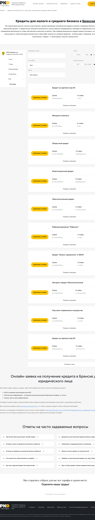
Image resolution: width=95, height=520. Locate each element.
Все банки (13, 84)
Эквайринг (64, 4)
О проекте (32, 507)
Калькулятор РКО (52, 4)
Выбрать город (75, 4)
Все (31, 65)
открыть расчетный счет (29, 406)
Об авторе (41, 507)
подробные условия (40, 97)
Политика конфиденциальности (78, 507)
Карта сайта (50, 507)
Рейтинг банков (38, 4)
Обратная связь (61, 507)
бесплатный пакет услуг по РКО (56, 410)
